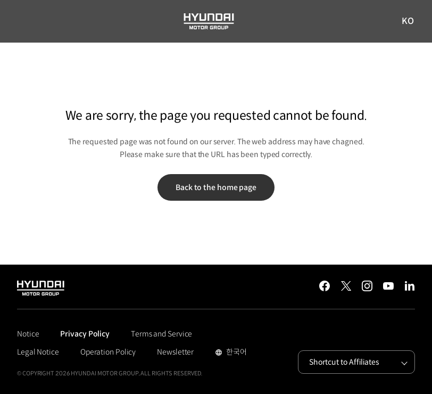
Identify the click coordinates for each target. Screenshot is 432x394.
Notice (28, 334)
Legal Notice (38, 352)
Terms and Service (161, 334)
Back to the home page (216, 187)
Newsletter (175, 352)
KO (408, 21)
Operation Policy (108, 352)
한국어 (235, 353)
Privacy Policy (85, 334)
